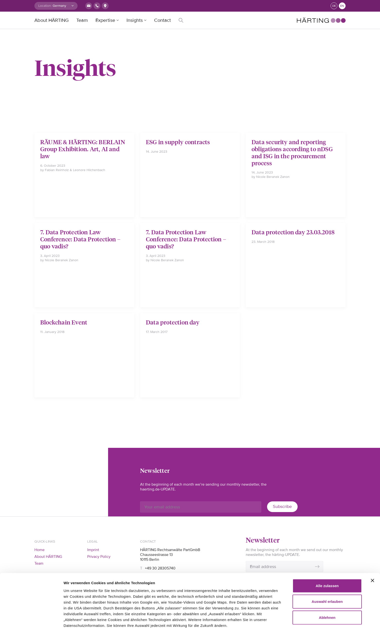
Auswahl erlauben (327, 576)
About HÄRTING (51, 20)
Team (82, 20)
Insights (135, 20)
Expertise (105, 20)
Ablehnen (327, 591)
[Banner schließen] (372, 554)
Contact (162, 20)
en (342, 6)
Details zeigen (75, 622)
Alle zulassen (327, 560)
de (334, 6)
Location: (45, 6)
